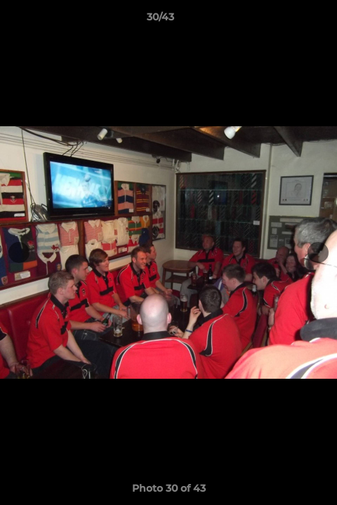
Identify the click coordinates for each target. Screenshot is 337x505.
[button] (286, 20)
